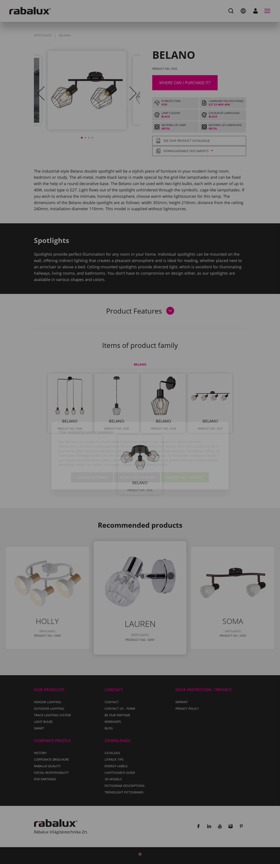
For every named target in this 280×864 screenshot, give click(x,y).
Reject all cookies (137, 453)
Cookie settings (92, 453)
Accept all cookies (185, 453)
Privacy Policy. (157, 441)
